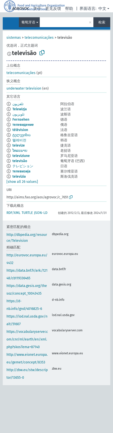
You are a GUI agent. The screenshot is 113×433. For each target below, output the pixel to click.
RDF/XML (13, 213)
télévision (20, 130)
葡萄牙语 (28, 22)
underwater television (23, 88)
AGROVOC (20, 8)
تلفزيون (18, 104)
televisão (19, 161)
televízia (19, 176)
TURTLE (27, 213)
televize (18, 145)
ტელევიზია (21, 135)
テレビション (22, 166)
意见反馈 (53, 8)
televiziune (21, 156)
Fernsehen (20, 119)
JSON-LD (40, 213)
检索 (101, 22)
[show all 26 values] (22, 182)
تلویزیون (18, 114)
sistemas (13, 38)
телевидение (23, 125)
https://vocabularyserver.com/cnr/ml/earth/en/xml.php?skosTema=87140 (27, 339)
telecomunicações (39, 38)
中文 (102, 8)
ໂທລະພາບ (19, 151)
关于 (37, 8)
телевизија (21, 171)
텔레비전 (19, 140)
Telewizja (19, 109)
